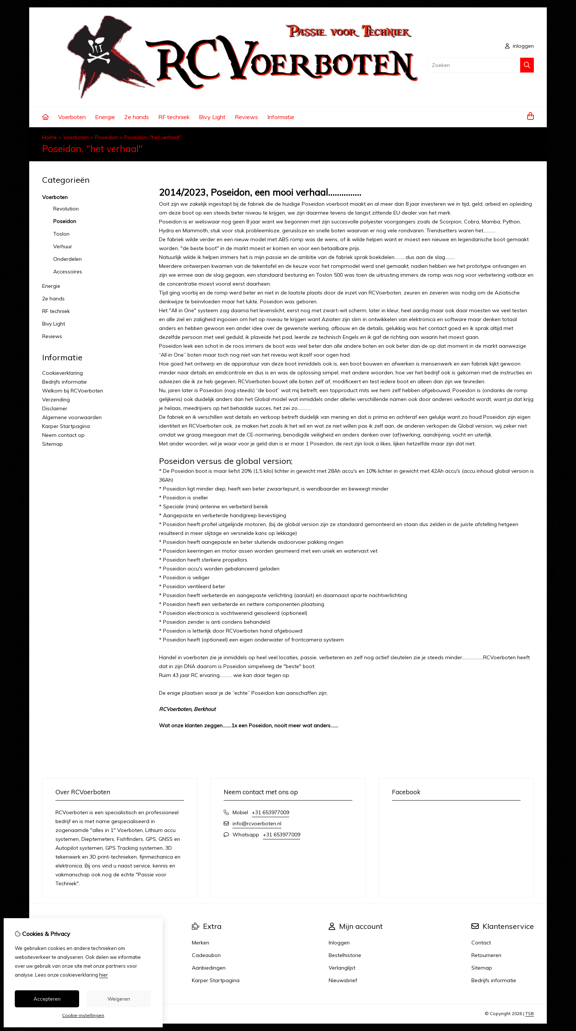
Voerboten (72, 117)
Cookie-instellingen (83, 1015)
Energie (105, 117)
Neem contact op (63, 435)
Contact (481, 942)
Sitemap (52, 444)
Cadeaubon (206, 955)
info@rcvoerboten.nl (257, 823)
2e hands (136, 117)
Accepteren (47, 999)
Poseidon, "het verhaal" (153, 137)
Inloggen (339, 942)
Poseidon (106, 137)
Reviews (246, 117)
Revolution (66, 208)
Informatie (280, 117)
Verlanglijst (342, 967)
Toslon (61, 233)
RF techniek (174, 117)
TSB (529, 1013)
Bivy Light (212, 117)
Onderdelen (67, 259)
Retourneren (486, 955)
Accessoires (67, 271)
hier (103, 975)
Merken (200, 942)
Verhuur (62, 246)
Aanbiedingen (209, 967)
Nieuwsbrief (343, 980)
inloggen (519, 46)
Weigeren (119, 999)
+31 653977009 (270, 812)
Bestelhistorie (345, 955)
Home (49, 137)
